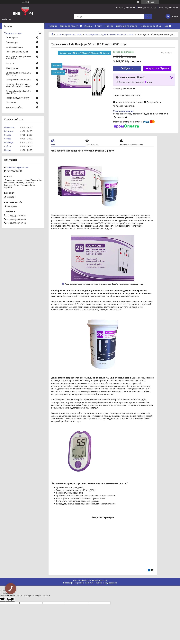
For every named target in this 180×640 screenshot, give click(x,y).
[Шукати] (148, 16)
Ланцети (10, 63)
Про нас (109, 25)
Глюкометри (12, 42)
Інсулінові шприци (14, 47)
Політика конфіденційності (106, 583)
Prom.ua (103, 580)
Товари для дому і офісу (17, 98)
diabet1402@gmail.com (18, 167)
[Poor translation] (10, 599)
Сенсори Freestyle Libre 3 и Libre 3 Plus (18, 92)
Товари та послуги (69, 25)
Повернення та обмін (151, 25)
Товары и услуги (13, 33)
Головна (53, 25)
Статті (98, 25)
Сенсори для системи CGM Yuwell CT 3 (18, 74)
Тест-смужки (12, 37)
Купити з (159, 68)
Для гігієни (11, 103)
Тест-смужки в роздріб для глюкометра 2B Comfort (109, 34)
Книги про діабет (14, 107)
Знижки (88, 25)
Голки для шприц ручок (17, 52)
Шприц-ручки (12, 68)
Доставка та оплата (126, 25)
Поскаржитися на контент (82, 583)
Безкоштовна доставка (128, 95)
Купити (128, 68)
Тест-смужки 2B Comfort (70, 34)
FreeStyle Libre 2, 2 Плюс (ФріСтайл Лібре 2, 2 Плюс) (18, 85)
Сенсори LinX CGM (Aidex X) (19, 80)
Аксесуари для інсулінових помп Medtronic (18, 58)
